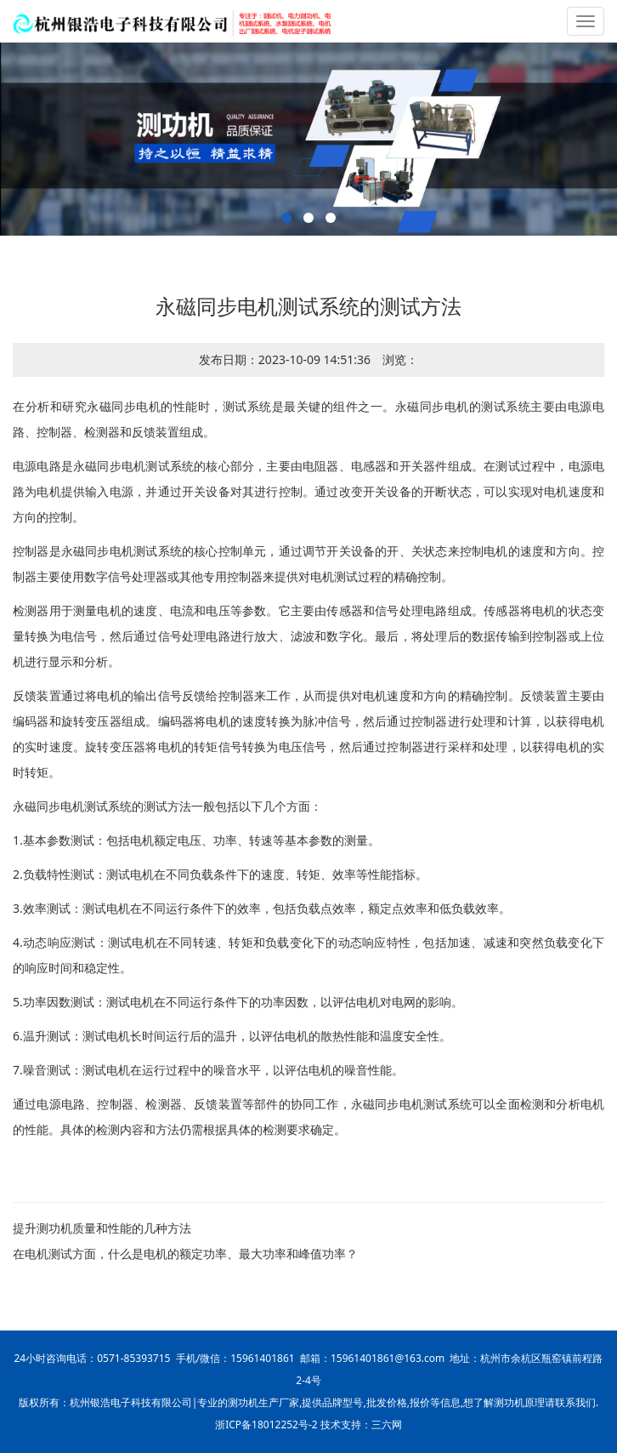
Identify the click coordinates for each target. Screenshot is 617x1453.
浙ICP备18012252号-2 (266, 1424)
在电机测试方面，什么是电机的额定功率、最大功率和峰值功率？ (185, 1253)
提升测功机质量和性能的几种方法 (102, 1228)
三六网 (386, 1424)
